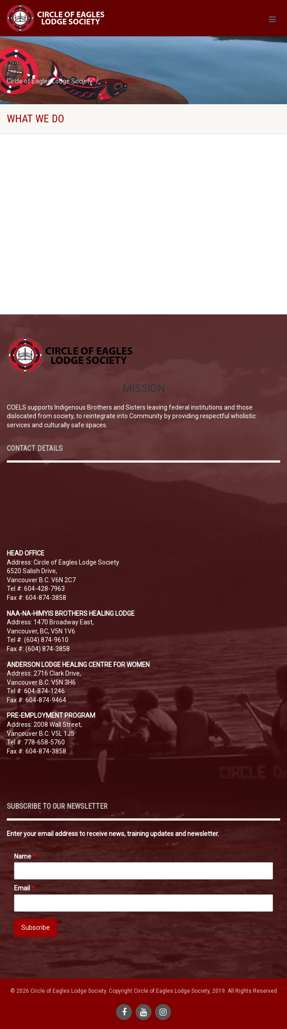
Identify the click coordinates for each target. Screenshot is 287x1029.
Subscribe (35, 927)
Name (25, 856)
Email (24, 888)
